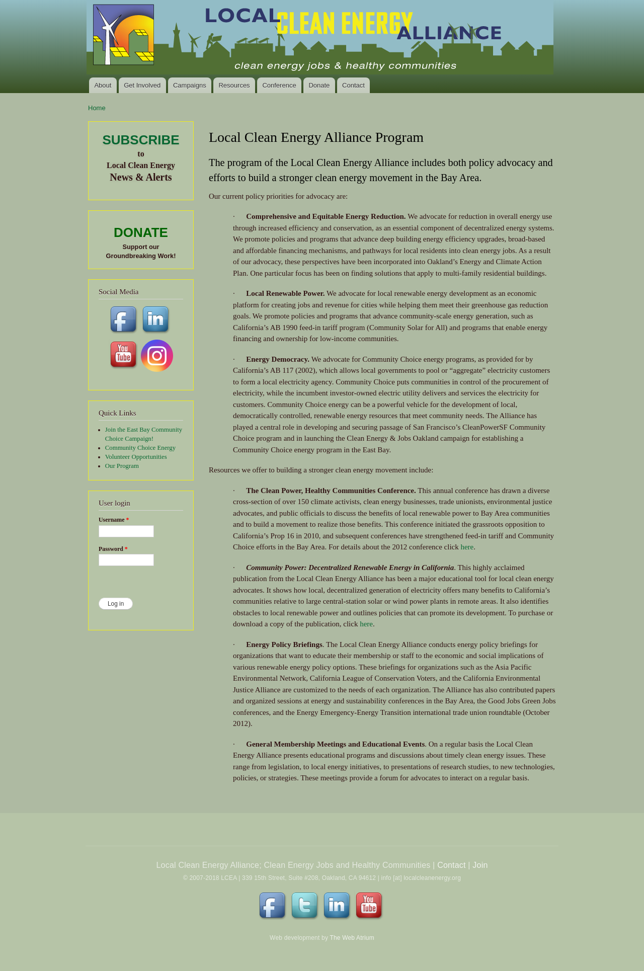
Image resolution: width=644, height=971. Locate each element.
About (102, 85)
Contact (353, 85)
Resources (234, 85)
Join (480, 865)
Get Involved (142, 85)
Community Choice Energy (140, 447)
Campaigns (189, 85)
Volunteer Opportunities (136, 456)
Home (97, 108)
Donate (319, 85)
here (466, 547)
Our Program (122, 465)
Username (114, 519)
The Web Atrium (352, 937)
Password (113, 548)
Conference (279, 85)
